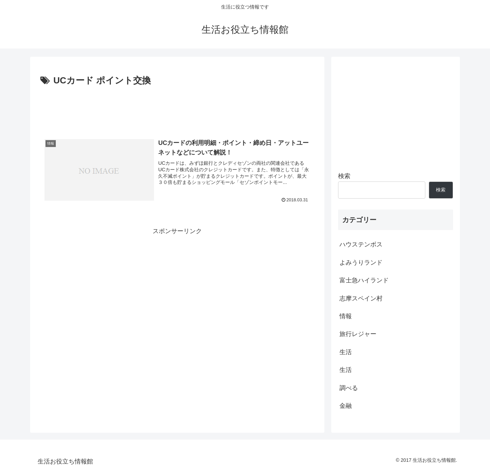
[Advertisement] (177, 107)
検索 (344, 176)
